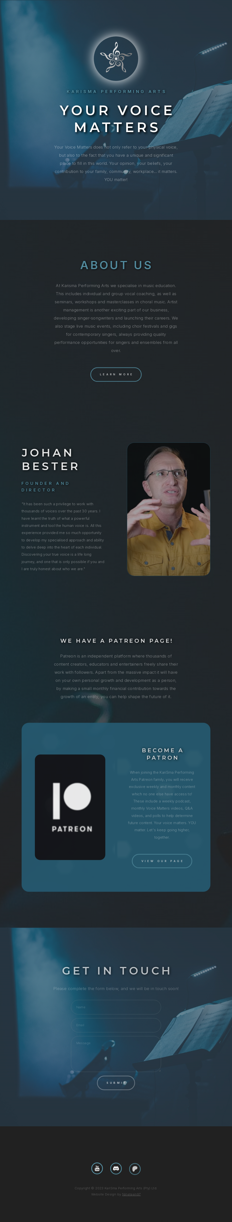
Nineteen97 (131, 1194)
